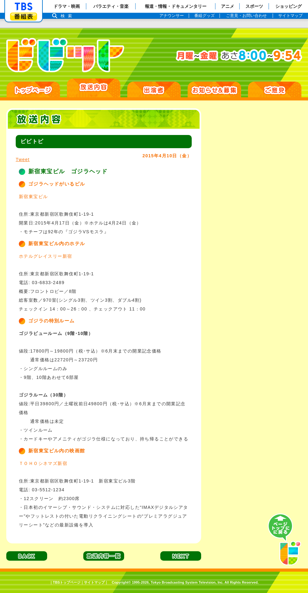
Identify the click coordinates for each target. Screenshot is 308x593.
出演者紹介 (154, 89)
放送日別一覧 (93, 87)
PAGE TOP (284, 539)
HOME (33, 89)
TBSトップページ (66, 582)
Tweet (23, 159)
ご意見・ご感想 (274, 89)
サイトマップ (94, 582)
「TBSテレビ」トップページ (23, 7)
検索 (68, 15)
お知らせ (214, 89)
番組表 (23, 16)
